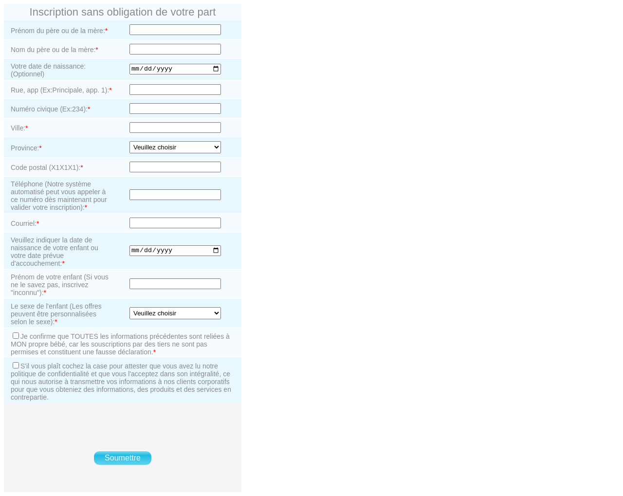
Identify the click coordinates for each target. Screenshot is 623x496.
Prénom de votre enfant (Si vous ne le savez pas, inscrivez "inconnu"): (60, 284)
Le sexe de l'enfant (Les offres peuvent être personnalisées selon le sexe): (56, 314)
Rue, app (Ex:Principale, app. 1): (61, 90)
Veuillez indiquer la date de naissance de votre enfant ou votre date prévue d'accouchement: (54, 251)
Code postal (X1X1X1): (47, 167)
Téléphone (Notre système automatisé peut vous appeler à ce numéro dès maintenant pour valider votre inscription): (59, 195)
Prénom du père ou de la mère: (59, 31)
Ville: (19, 128)
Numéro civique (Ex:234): (50, 109)
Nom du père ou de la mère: (54, 50)
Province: (26, 148)
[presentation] (123, 427)
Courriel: (25, 223)
